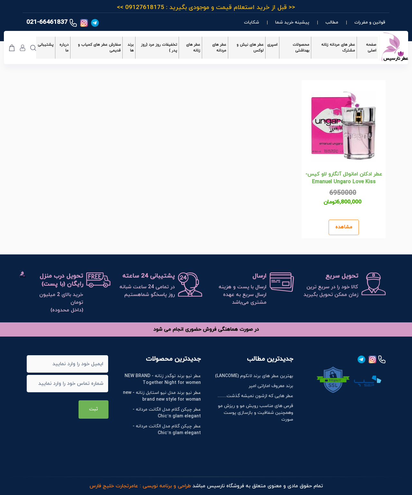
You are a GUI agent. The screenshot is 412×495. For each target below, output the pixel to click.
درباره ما (64, 47)
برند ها (130, 47)
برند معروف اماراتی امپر (270, 386)
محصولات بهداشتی (301, 47)
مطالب (331, 22)
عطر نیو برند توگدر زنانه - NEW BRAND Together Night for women (163, 379)
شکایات (251, 22)
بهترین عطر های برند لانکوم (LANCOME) (254, 376)
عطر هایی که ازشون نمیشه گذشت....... (255, 396)
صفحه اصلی (371, 47)
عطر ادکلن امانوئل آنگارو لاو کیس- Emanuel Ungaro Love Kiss (343, 178)
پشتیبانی (45, 44)
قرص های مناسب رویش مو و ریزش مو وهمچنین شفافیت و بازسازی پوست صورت (255, 413)
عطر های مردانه (219, 47)
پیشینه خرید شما (292, 22)
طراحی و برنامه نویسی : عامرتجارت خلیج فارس (140, 486)
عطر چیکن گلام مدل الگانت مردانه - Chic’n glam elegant (167, 412)
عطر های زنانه (193, 47)
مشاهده (343, 227)
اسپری (272, 44)
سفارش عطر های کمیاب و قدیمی (99, 47)
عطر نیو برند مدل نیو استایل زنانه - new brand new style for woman (162, 396)
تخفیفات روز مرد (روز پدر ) (159, 47)
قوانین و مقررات (369, 22)
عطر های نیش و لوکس (250, 47)
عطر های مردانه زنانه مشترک (338, 47)
